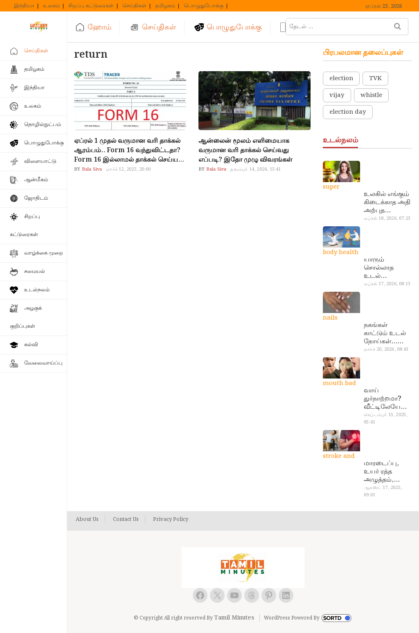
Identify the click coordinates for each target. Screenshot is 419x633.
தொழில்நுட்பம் (42, 124)
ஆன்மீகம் (36, 180)
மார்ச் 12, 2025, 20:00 (128, 169)
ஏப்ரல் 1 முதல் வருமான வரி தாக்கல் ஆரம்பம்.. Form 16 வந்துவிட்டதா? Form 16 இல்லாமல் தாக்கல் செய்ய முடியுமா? (127, 150)
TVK (375, 78)
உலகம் (51, 6)
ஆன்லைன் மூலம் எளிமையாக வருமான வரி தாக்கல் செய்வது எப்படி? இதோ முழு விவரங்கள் (245, 150)
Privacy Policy (170, 520)
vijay (337, 95)
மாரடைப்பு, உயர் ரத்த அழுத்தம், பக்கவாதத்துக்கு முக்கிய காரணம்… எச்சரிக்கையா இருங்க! (387, 472)
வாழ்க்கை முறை (43, 253)
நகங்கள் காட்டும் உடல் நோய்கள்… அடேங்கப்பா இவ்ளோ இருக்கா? (385, 333)
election (341, 78)
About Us (87, 520)
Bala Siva (91, 169)
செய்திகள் (134, 6)
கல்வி (31, 344)
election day (347, 112)
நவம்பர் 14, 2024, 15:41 (255, 169)
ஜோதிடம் (36, 198)
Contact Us (126, 520)
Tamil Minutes (234, 617)
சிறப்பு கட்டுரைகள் (91, 6)
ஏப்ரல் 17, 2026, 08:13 (387, 284)
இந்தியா (24, 6)
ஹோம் (99, 27)
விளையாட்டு (40, 161)
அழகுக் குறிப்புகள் (26, 317)
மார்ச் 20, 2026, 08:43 (386, 349)
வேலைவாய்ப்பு (43, 363)
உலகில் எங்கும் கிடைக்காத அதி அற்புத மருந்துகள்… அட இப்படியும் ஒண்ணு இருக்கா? (387, 202)
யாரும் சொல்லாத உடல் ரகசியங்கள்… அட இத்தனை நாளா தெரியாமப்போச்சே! (387, 268)
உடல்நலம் (37, 290)
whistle (371, 95)
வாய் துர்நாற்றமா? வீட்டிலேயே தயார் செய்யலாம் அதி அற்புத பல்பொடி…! (382, 399)
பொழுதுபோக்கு (203, 6)
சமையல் (34, 271)
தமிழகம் (165, 6)
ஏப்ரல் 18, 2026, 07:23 (387, 218)
